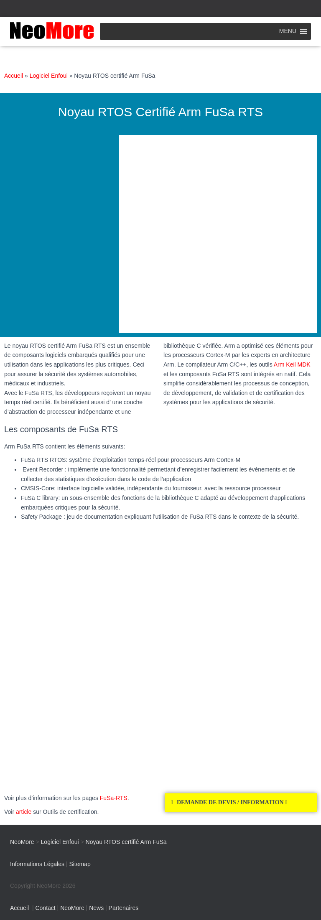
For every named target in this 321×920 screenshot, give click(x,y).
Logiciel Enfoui (49, 75)
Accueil (13, 75)
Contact (45, 908)
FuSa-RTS (113, 798)
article (23, 811)
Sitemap (79, 864)
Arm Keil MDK (292, 364)
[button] (241, 802)
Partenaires (124, 908)
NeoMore (72, 908)
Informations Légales (37, 864)
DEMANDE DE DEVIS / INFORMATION (232, 802)
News (96, 908)
